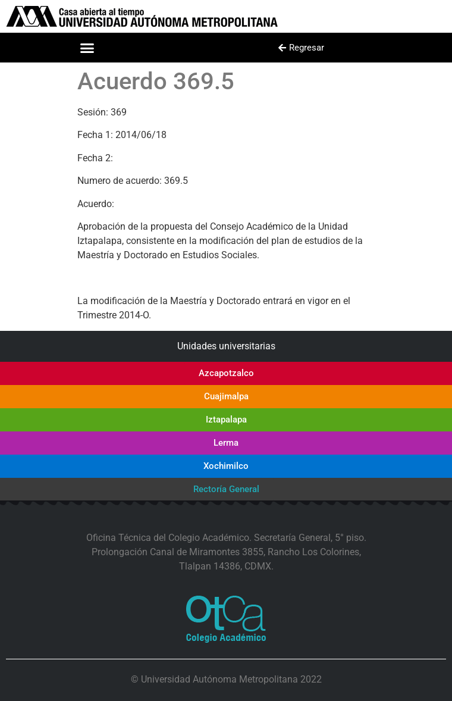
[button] (87, 47)
